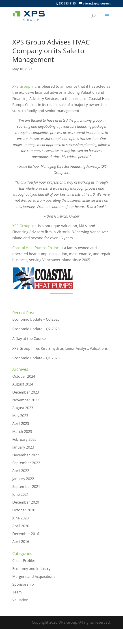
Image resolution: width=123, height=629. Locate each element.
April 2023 (20, 423)
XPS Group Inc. (24, 86)
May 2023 (20, 415)
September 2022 (26, 462)
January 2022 (23, 478)
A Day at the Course (29, 338)
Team (17, 592)
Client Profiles (24, 560)
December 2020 (25, 502)
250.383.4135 (67, 3)
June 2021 (20, 494)
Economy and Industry (31, 568)
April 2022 (20, 470)
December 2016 (25, 533)
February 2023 (24, 439)
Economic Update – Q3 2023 (36, 319)
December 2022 (25, 455)
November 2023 (25, 400)
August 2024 (22, 384)
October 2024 (23, 376)
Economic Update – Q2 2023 (36, 328)
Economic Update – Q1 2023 (36, 358)
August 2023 (22, 407)
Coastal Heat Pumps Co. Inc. (36, 247)
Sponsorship (23, 584)
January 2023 (23, 447)
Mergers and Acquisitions (33, 576)
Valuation (20, 599)
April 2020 (20, 525)
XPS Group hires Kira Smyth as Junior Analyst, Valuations (60, 348)
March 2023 (22, 431)
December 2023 (25, 392)
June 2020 (20, 518)
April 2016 (20, 541)
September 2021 (26, 486)
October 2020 (23, 510)
